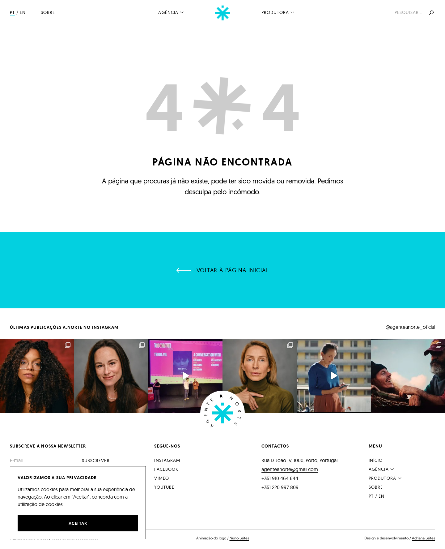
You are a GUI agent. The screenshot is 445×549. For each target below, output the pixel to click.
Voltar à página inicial (233, 270)
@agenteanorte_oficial (410, 327)
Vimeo (161, 478)
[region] (78, 502)
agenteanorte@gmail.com (289, 469)
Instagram (167, 460)
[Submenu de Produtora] (292, 12)
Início (376, 460)
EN (23, 12)
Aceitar (78, 523)
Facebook (166, 469)
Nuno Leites (239, 538)
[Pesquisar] (430, 12)
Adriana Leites (423, 538)
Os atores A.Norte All (408, 376)
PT (12, 12)
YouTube (164, 487)
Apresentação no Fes (185, 376)
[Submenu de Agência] (182, 12)
